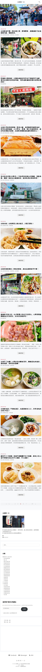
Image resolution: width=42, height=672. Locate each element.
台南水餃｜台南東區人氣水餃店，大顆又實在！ (17, 223)
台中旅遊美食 (7, 572)
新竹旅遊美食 (7, 569)
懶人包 (5, 559)
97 (32, 504)
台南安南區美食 (5, 34)
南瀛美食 (6, 583)
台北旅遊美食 (7, 566)
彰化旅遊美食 (7, 558)
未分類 (5, 594)
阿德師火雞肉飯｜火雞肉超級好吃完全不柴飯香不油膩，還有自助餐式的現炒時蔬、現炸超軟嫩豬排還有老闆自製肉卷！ (21, 80)
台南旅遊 (6, 580)
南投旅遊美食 (7, 574)
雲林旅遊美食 (7, 575)
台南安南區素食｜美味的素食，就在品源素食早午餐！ (20, 269)
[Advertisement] (21, 638)
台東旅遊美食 (7, 589)
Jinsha (22, 665)
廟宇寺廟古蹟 (7, 561)
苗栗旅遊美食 (7, 571)
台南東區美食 (5, 225)
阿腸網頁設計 (23, 666)
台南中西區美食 (5, 132)
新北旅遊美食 (7, 564)
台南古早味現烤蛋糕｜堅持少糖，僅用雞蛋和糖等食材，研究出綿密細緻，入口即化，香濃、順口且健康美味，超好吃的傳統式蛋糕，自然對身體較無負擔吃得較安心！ (21, 129)
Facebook (5, 537)
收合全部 (10, 556)
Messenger (23, 655)
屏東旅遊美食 (7, 588)
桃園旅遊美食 (7, 567)
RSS (31, 655)
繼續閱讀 (21, 69)
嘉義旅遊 (6, 577)
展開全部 (5, 556)
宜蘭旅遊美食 (7, 593)
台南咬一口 (21, 2)
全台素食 (17, 34)
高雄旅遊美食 (7, 586)
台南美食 (12, 34)
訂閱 (24, 609)
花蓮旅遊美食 (7, 591)
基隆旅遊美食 (7, 563)
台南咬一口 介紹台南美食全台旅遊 (22, 663)
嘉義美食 (4, 83)
